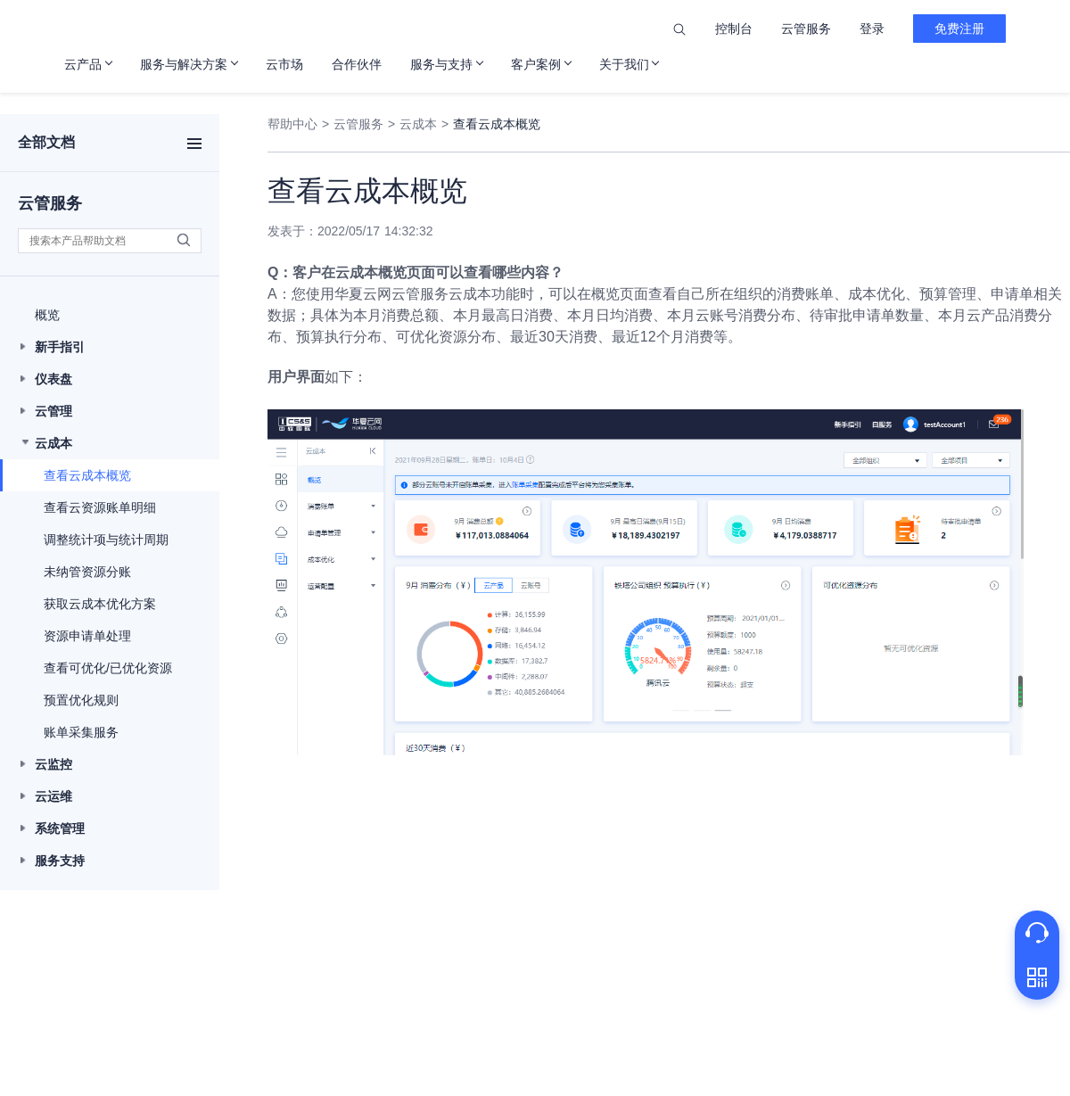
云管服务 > (364, 124)
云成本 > (424, 124)
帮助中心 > (298, 124)
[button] (109, 315)
